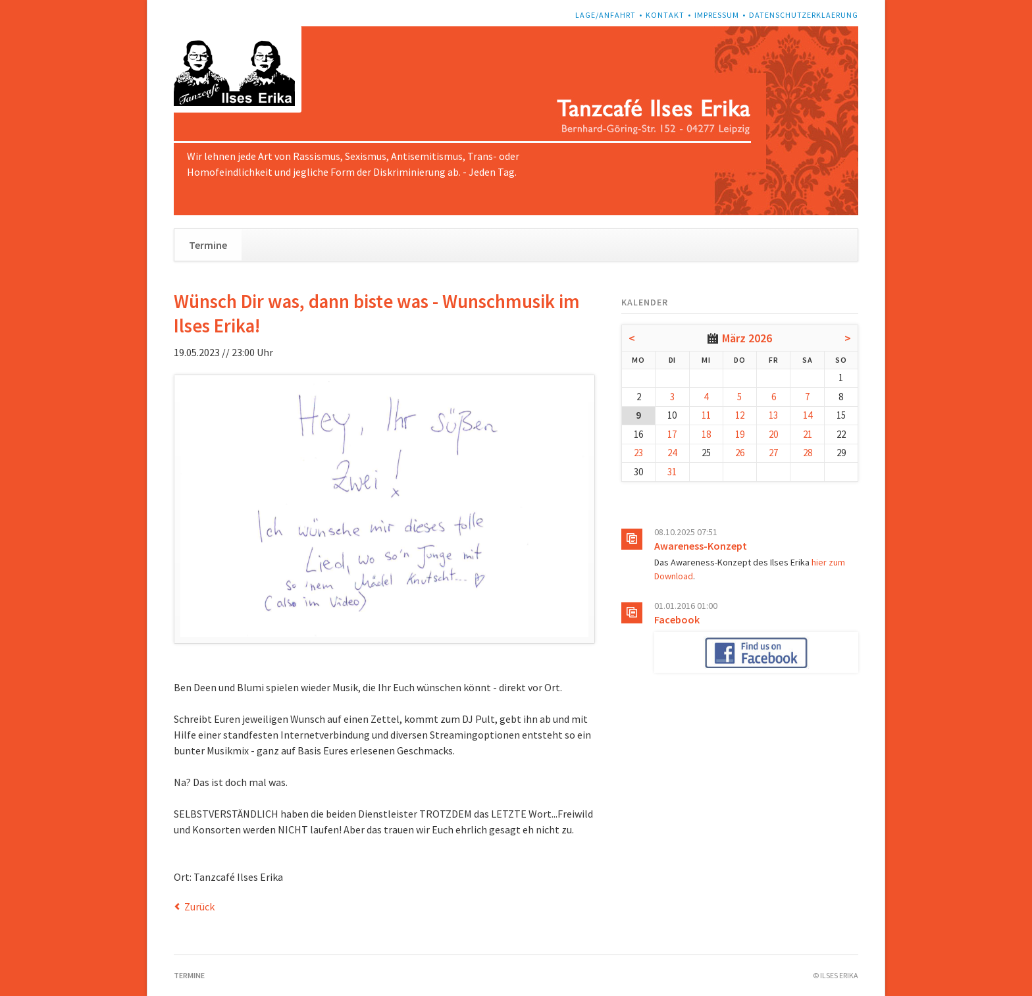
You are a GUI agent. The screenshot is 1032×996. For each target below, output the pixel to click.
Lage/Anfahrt (605, 15)
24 (672, 452)
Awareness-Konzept (700, 545)
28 (807, 452)
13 (773, 415)
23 (638, 452)
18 (706, 434)
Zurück (199, 906)
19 (739, 434)
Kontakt (665, 15)
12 (739, 415)
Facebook (677, 619)
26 (739, 452)
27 (773, 452)
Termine (208, 244)
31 (672, 471)
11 (706, 415)
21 (807, 434)
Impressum (716, 15)
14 (807, 415)
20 (773, 434)
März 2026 (747, 338)
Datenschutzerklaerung (803, 15)
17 (672, 434)
